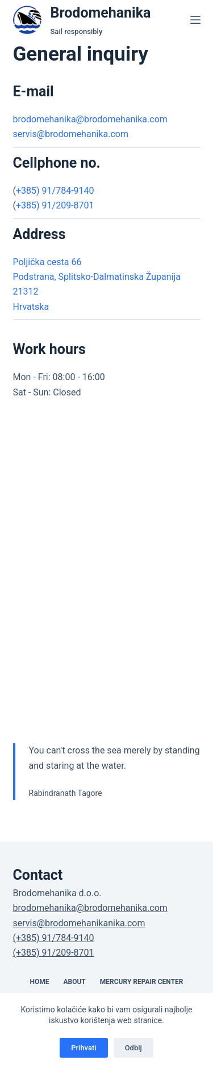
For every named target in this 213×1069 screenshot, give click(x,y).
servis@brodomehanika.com (70, 134)
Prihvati (83, 1048)
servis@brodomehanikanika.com (79, 923)
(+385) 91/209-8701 (53, 952)
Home (39, 982)
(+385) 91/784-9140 (53, 937)
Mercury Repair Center (141, 982)
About (74, 982)
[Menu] (195, 20)
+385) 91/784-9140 (55, 190)
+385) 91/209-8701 (55, 205)
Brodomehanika (101, 13)
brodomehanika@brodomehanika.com (90, 119)
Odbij (133, 1048)
